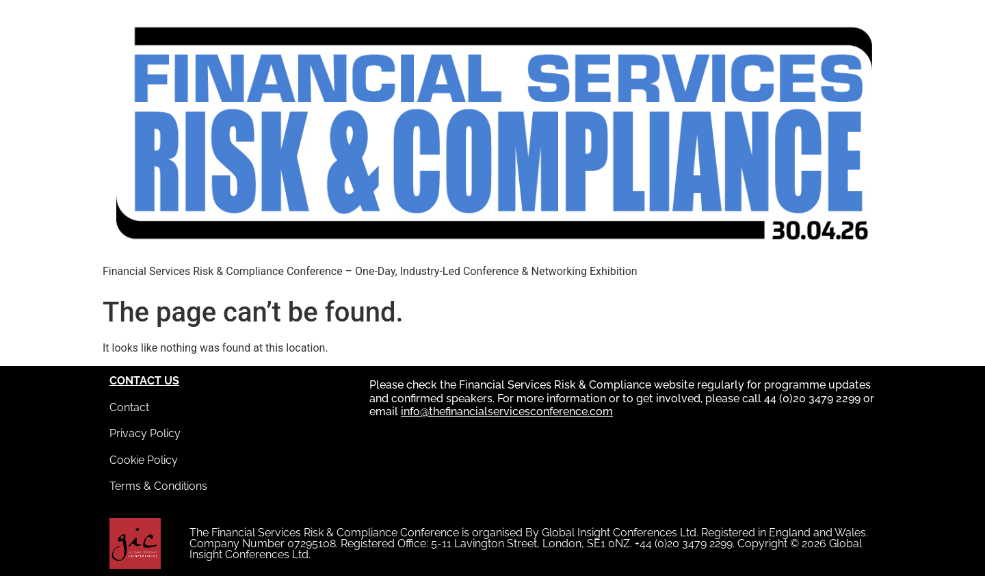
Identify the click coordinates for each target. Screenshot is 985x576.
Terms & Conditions (158, 486)
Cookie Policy (143, 460)
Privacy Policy (145, 433)
